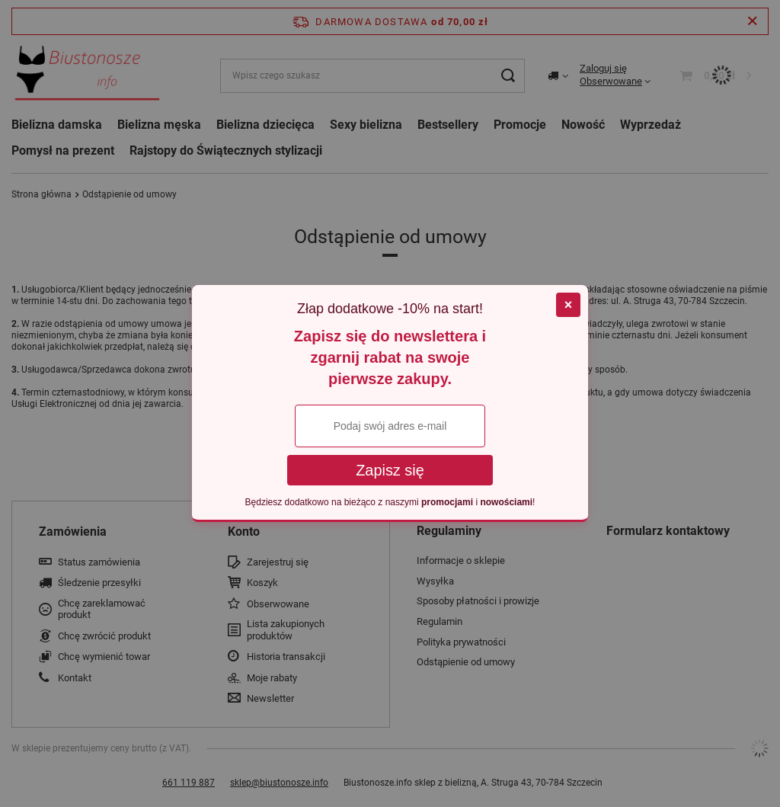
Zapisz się (390, 470)
